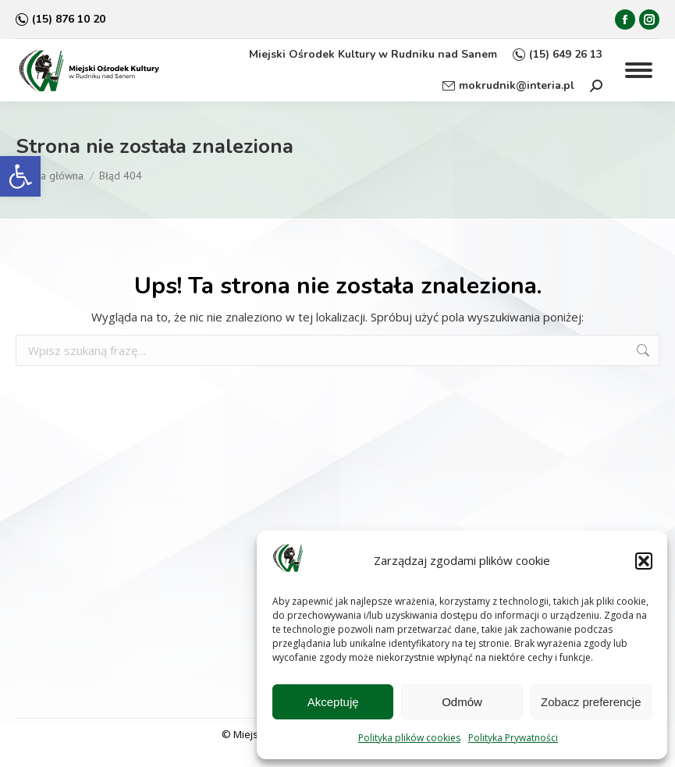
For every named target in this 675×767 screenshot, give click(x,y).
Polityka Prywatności (513, 737)
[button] (20, 176)
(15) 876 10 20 (60, 19)
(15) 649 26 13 (557, 55)
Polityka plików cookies (409, 737)
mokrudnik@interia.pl (508, 86)
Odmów (462, 701)
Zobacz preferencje (591, 701)
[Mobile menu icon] (638, 70)
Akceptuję (333, 701)
